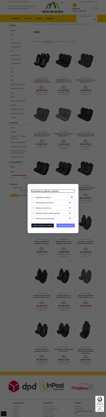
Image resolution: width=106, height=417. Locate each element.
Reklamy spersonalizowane (45, 218)
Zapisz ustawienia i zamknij (42, 225)
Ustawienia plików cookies (45, 191)
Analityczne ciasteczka (43, 208)
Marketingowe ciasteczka (45, 203)
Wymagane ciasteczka (43, 197)
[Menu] (103, 397)
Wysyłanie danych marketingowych (48, 213)
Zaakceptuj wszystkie (65, 225)
